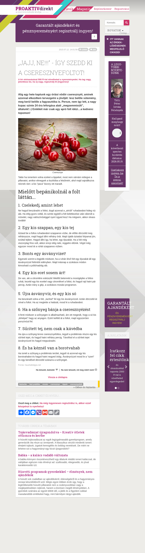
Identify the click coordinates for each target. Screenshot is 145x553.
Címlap (123, 33)
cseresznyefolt (76, 384)
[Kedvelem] (56, 370)
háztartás (23, 384)
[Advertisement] (117, 245)
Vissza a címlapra (57, 377)
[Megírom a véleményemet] (96, 370)
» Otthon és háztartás (84, 387)
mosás (45, 384)
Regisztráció (121, 8)
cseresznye (55, 384)
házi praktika (34, 384)
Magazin (84, 9)
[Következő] (127, 365)
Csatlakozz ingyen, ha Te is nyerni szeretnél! (117, 176)
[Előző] (107, 365)
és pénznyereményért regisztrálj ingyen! (117, 312)
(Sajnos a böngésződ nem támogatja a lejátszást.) (117, 133)
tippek (65, 384)
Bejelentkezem (103, 8)
